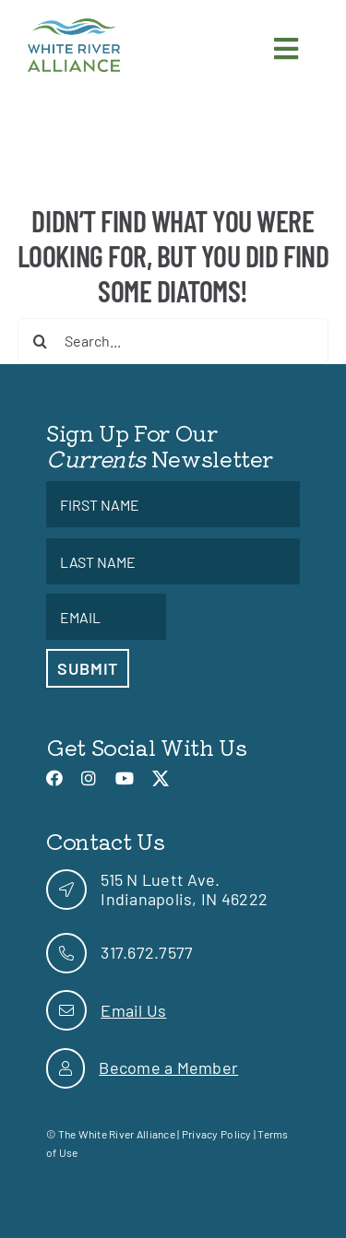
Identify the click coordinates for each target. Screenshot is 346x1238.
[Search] (41, 341)
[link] (74, 27)
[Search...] (173, 341)
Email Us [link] (133, 1010)
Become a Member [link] (168, 1067)
